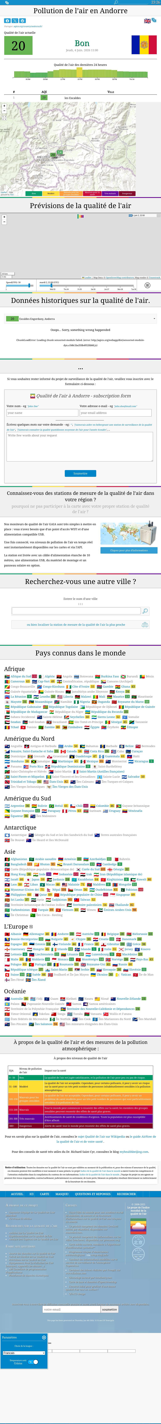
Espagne (16, 988)
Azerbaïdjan (97, 903)
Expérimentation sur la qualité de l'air (30, 1279)
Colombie (102, 849)
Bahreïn (121, 903)
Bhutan (44, 908)
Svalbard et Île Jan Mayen (68, 1018)
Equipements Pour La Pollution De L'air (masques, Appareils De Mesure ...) (29, 1308)
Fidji (36, 1043)
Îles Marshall (144, 1063)
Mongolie (124, 928)
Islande (85, 993)
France (88, 988)
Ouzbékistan (103, 933)
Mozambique (41, 746)
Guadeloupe (83, 800)
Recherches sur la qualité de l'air (31, 1269)
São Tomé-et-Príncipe (85, 766)
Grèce (136, 988)
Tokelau (41, 1058)
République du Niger (66, 756)
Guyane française (22, 854)
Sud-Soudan (33, 766)
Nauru (85, 1043)
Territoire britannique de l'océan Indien (35, 949)
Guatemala (112, 800)
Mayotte (16, 745)
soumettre (109, 1353)
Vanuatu (93, 1058)
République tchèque (24, 1013)
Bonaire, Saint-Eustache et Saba (32, 795)
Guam (51, 1043)
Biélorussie (139, 978)
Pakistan (131, 933)
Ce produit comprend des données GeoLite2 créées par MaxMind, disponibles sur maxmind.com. (92, 1273)
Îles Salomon (43, 1068)
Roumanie (66, 1008)
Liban (31, 928)
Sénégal (116, 766)
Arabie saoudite (42, 903)
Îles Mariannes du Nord (111, 1063)
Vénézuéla (132, 855)
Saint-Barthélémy (107, 810)
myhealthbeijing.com (134, 1195)
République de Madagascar (26, 756)
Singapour (122, 938)
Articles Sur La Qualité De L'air (26, 1276)
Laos (13, 928)
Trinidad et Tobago (23, 825)
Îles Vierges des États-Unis (67, 831)
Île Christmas (16, 959)
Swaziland (56, 766)
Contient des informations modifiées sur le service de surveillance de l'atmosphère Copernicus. (91, 1306)
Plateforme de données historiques (28, 1319)
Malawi (83, 740)
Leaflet (4, 192)
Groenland (57, 800)
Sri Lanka (17, 943)
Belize (126, 790)
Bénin (147, 720)
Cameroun (17, 725)
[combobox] (80, 319)
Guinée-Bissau (51, 735)
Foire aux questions (20, 1290)
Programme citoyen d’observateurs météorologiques (87, 1297)
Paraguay (51, 855)
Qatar (42, 938)
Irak (86, 918)
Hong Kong (18, 918)
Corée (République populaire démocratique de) (39, 913)
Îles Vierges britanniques (25, 831)
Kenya (120, 735)
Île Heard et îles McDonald (47, 884)
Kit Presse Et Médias (20, 1262)
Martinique (65, 805)
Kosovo (142, 993)
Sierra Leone (106, 761)
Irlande (62, 993)
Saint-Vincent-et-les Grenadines (70, 821)
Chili (79, 849)
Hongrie (38, 993)
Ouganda (101, 746)
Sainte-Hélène (49, 761)
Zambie (49, 771)
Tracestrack (154, 277)
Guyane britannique (133, 850)
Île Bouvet (14, 884)
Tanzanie (138, 766)
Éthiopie (129, 771)
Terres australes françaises (115, 879)
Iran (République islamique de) (118, 918)
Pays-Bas (142, 1003)
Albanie (13, 978)
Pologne (16, 1008)
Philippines (18, 938)
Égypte (92, 771)
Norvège (116, 1003)
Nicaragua (141, 805)
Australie (16, 1042)
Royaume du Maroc (130, 745)
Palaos (12, 1048)
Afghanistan (16, 903)
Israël (14, 923)
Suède (36, 1018)
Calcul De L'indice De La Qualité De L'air (31, 1300)
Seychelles (77, 761)
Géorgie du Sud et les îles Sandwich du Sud (60, 879)
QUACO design (77, 1337)
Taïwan (85, 943)
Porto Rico (33, 810)
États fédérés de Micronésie (26, 1063)
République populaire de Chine (81, 938)
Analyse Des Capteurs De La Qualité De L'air (33, 1283)
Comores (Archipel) (117, 725)
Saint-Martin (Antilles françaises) (98, 815)
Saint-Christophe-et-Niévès (26, 815)
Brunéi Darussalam (76, 908)
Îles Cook (81, 1063)
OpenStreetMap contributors (120, 277)
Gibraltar (113, 988)
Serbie (85, 1013)
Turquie (43, 953)
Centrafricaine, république (78, 725)
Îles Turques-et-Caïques (114, 826)
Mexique (92, 805)
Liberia (65, 740)
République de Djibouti (98, 751)
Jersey (126, 993)
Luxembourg (100, 998)
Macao (50, 928)
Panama (13, 810)
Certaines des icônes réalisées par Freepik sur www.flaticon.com (93, 1315)
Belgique (113, 978)
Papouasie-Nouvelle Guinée (42, 1048)
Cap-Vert (43, 725)
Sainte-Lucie (108, 821)
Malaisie (73, 928)
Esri (12, 194)
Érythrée (110, 771)
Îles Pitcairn (16, 1068)
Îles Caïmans (82, 826)
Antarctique (16, 879)
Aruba (68, 790)
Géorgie (118, 913)
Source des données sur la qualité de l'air (32, 1297)
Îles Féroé (14, 1024)
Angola (64, 720)
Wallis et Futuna (117, 1058)
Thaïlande (121, 948)
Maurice (118, 740)
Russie (122, 1008)
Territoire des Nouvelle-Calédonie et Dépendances (100, 1052)
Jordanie (58, 923)
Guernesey (15, 993)
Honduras (17, 805)
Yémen (88, 954)
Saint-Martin (60, 815)
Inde (42, 918)
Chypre (80, 983)
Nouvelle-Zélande (128, 1042)
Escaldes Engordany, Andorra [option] (30, 319)
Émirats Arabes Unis (117, 953)
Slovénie (134, 1013)
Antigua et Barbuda (40, 790)
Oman (78, 933)
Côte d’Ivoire (80, 730)
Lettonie (16, 998)
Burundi (129, 720)
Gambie (105, 730)
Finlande (64, 988)
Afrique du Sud (21, 720)
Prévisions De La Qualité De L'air (27, 1303)
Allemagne (36, 978)
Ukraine (102, 1018)
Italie (107, 993)
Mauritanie (142, 740)
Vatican (123, 1018)
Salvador (133, 820)
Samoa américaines (99, 1048)
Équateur (16, 860)
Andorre (62, 978)
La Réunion (18, 740)
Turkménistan (17, 954)
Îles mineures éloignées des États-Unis (89, 1068)
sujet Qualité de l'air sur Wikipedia (102, 1180)
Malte (14, 1003)
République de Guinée (137, 751)
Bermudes (145, 790)
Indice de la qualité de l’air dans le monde (100, 1218)
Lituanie (72, 998)
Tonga (58, 1058)
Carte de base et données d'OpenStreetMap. (93, 1325)
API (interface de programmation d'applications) (26, 1314)
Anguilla (13, 790)
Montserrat (116, 805)
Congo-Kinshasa (50, 730)
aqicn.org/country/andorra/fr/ (28, 26)
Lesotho (44, 740)
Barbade (108, 790)
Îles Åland (36, 1024)
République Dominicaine (67, 810)
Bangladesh (18, 908)
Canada (71, 795)
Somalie (130, 761)
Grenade (36, 800)
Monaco (63, 1003)
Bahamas (89, 790)
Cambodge (109, 908)
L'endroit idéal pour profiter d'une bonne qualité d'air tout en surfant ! (90, 1332)
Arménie (70, 903)
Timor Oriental (18, 1058)
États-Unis (56, 825)
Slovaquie (109, 1013)
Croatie (103, 983)
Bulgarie (56, 983)
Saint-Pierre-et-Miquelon (24, 821)
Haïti (133, 800)
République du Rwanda (106, 755)
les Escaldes (73, 98)
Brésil (58, 849)
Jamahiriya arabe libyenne (87, 735)
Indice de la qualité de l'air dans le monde (100, 1214)
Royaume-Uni (96, 1008)
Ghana (125, 730)
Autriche (87, 978)
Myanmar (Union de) (24, 933)
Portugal (40, 1008)
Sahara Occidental (20, 761)
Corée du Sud (90, 913)
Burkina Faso (107, 720)
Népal (56, 933)
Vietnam (67, 953)
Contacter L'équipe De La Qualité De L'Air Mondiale (30, 1258)
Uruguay (111, 855)
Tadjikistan (59, 943)
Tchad (12, 771)
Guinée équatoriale (21, 735)
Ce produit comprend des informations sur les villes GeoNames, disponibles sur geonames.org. (93, 1282)
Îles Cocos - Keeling (46, 959)
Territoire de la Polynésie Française (32, 1053)
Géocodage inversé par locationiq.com (90, 1321)
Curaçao (134, 795)
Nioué (102, 1043)
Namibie (63, 746)
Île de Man (143, 1018)
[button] (4, 106)
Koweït (141, 923)
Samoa (73, 1048)
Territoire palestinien (87, 948)
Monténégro (90, 1003)
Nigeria (82, 746)
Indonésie (65, 918)
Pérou (72, 854)
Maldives (99, 928)
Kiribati (68, 1043)
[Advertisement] (80, 659)
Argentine (17, 849)
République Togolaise (60, 751)
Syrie (37, 944)
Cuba (117, 795)
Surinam (92, 855)
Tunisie (28, 771)
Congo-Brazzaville (20, 730)
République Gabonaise (23, 751)
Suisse (15, 1018)
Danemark (129, 983)
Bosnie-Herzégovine (24, 983)
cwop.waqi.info (99, 1298)
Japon (35, 923)
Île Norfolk (60, 1063)
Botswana (83, 720)
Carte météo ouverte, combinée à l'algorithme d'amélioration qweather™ (93, 1290)
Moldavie (38, 1003)
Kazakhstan (85, 923)
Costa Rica (96, 795)
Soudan (13, 766)
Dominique (15, 800)
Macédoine (129, 998)
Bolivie (39, 850)
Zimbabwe (72, 771)
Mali (99, 740)
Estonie (40, 988)
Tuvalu (75, 1058)
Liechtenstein (44, 998)
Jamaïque (40, 805)
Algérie (47, 720)
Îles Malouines (43, 860)
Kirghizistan (115, 923)
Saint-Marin (59, 1013)
